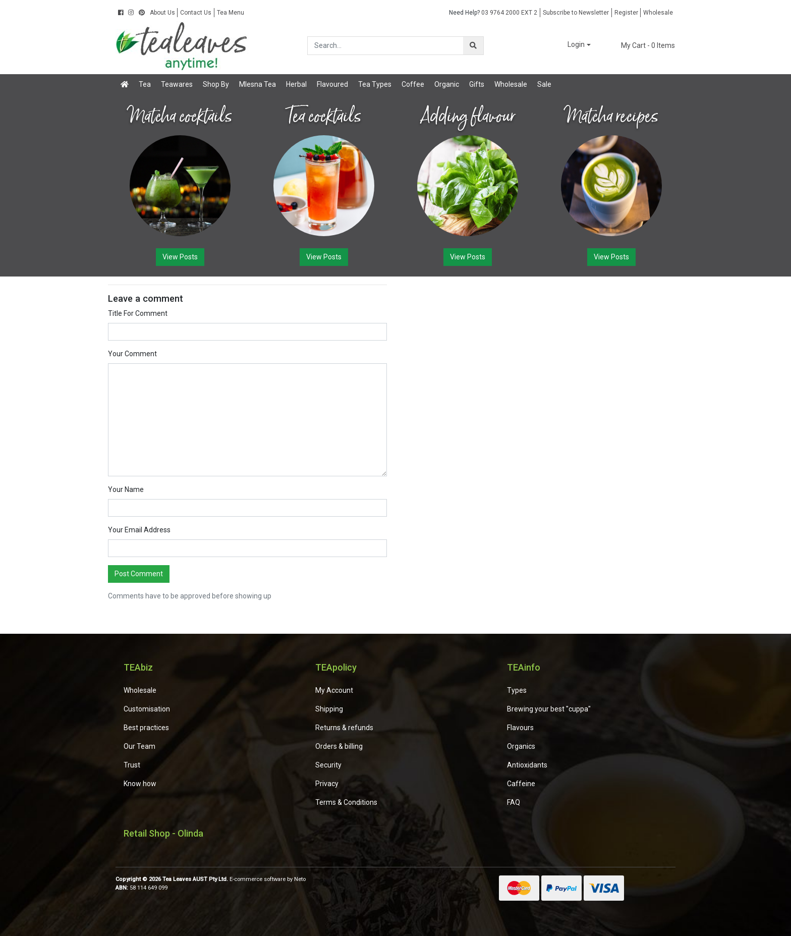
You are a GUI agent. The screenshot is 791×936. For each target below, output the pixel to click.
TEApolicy (336, 667)
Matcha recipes (611, 116)
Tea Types (374, 84)
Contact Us (195, 12)
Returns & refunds (344, 728)
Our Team (139, 746)
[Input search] (386, 45)
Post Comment (139, 574)
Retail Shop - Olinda (163, 833)
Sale (544, 84)
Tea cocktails (323, 116)
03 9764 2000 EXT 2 (493, 12)
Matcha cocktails (180, 116)
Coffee (413, 84)
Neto (300, 879)
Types (517, 690)
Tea (145, 84)
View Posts (180, 257)
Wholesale (658, 12)
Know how (140, 784)
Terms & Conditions (346, 802)
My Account (334, 690)
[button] (572, 45)
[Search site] (473, 45)
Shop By (216, 84)
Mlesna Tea (257, 84)
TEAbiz (138, 667)
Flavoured (332, 84)
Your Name (126, 489)
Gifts (476, 84)
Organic (446, 84)
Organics (521, 746)
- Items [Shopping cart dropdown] (642, 45)
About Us (162, 12)
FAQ (513, 802)
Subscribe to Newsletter (576, 12)
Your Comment (132, 354)
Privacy (326, 784)
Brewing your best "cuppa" (549, 709)
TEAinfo (523, 667)
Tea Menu (230, 12)
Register (626, 12)
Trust (132, 765)
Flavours (520, 728)
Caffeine (521, 784)
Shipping (329, 709)
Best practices (146, 728)
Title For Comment (137, 313)
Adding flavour (467, 116)
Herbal (296, 84)
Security (328, 765)
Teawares (177, 84)
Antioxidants (527, 765)
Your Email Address (139, 530)
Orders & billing (339, 746)
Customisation (147, 709)
